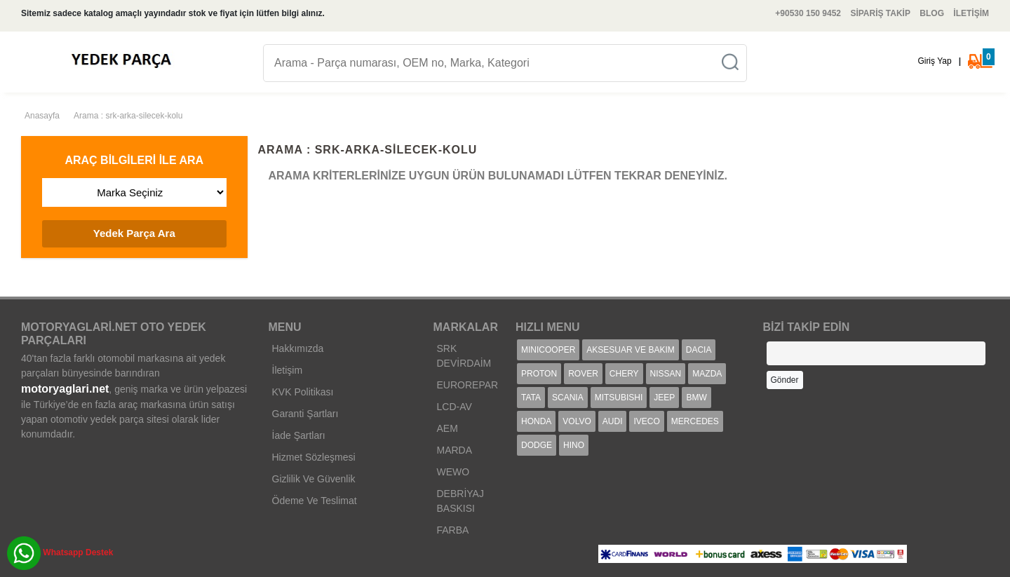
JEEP (664, 397)
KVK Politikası (303, 392)
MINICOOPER (548, 350)
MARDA (455, 450)
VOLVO (577, 421)
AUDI (612, 421)
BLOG (932, 13)
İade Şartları (298, 435)
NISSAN (666, 374)
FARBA (453, 530)
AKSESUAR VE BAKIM (630, 350)
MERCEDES (695, 421)
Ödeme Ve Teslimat (314, 500)
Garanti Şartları (305, 413)
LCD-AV (454, 406)
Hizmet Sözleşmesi (314, 457)
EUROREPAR (468, 385)
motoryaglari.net (65, 389)
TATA (531, 397)
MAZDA (707, 374)
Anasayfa (42, 116)
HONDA (536, 421)
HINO (573, 445)
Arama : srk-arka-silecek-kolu (128, 116)
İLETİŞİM (971, 13)
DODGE (536, 445)
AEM (447, 428)
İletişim (287, 370)
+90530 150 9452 (808, 13)
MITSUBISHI (619, 397)
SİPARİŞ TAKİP (880, 13)
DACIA (699, 350)
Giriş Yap (934, 61)
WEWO (453, 471)
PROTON (539, 374)
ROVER (583, 374)
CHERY (624, 374)
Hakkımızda (298, 348)
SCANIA (568, 397)
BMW (696, 397)
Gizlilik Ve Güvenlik (314, 478)
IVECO (646, 421)
